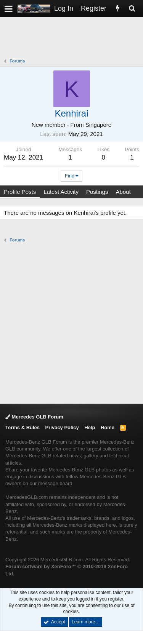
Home (107, 427)
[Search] (132, 8)
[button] (9, 8)
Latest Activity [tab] (61, 192)
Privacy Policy (62, 427)
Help (89, 427)
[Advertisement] (73, 38)
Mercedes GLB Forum (34, 417)
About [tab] (123, 192)
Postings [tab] (97, 192)
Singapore (98, 124)
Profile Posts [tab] (20, 192)
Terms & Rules (22, 427)
